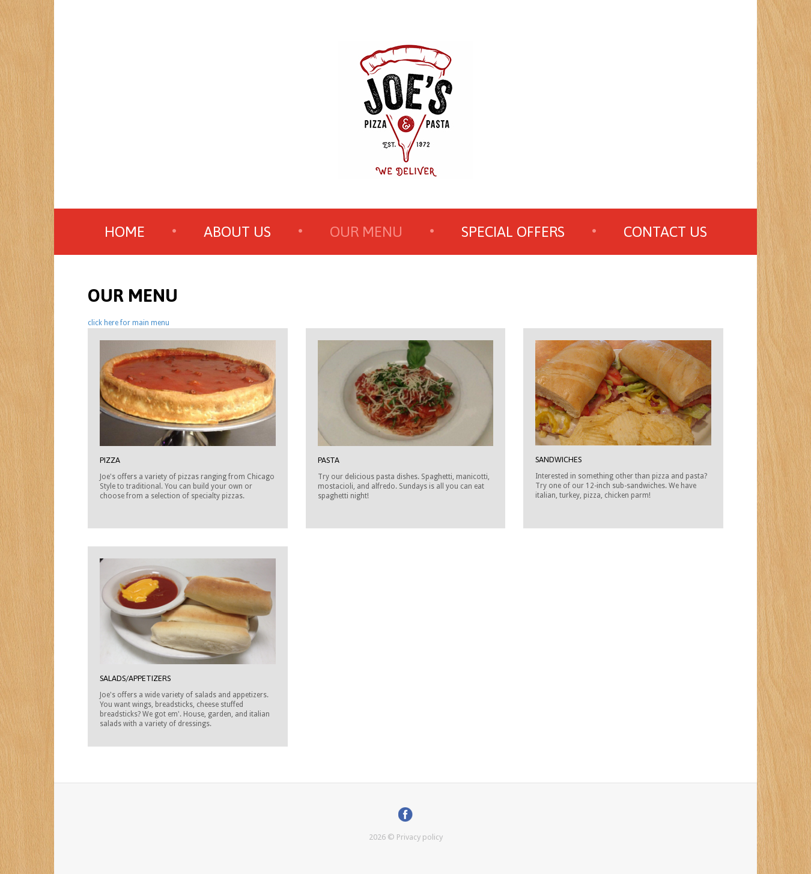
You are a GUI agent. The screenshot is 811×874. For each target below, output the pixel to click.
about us (237, 232)
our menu (366, 232)
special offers (513, 232)
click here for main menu (128, 323)
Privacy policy (419, 837)
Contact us (665, 232)
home (125, 232)
